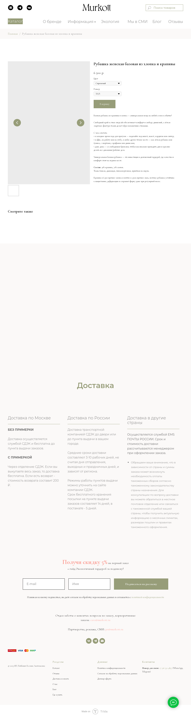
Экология (110, 21)
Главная (13, 34)
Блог (157, 21)
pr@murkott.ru (114, 629)
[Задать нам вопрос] (95, 641)
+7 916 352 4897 (165, 668)
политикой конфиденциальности (147, 597)
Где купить (57, 694)
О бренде (52, 21)
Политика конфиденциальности (111, 668)
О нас (55, 684)
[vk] (89, 641)
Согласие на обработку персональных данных (117, 673)
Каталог (56, 668)
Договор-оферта (104, 678)
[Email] (102, 641)
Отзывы (175, 21)
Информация (80, 21)
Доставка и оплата (61, 678)
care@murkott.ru (100, 620)
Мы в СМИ (138, 21)
